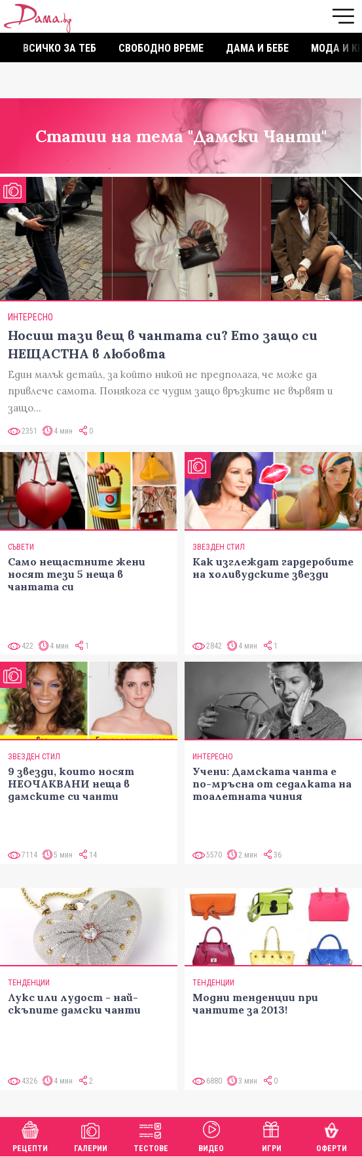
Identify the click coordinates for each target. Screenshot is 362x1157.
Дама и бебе (257, 48)
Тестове (151, 1135)
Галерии (90, 1135)
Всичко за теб (59, 48)
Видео (211, 1135)
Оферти (331, 1135)
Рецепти (30, 1135)
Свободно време (161, 48)
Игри (271, 1135)
